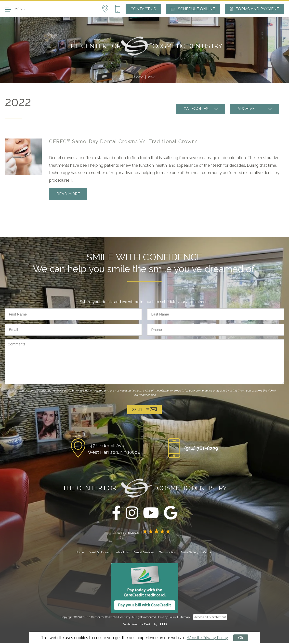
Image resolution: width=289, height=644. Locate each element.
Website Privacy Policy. (207, 637)
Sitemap (184, 618)
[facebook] (116, 514)
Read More (68, 194)
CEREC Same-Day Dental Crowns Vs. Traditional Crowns (123, 141)
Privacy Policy (167, 618)
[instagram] (132, 514)
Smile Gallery (189, 553)
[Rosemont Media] (162, 625)
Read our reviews (144, 533)
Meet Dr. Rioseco (100, 553)
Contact (208, 553)
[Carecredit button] (144, 589)
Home (138, 77)
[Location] (108, 9)
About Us (122, 553)
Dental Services (143, 553)
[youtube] (151, 514)
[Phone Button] (118, 9)
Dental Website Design (138, 625)
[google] (170, 514)
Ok (240, 638)
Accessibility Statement (210, 618)
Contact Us (143, 9)
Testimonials (167, 553)
